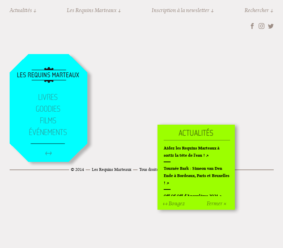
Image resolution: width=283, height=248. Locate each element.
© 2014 (77, 169)
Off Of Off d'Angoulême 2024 (191, 195)
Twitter (271, 26)
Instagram (261, 26)
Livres (48, 97)
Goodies (48, 109)
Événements (48, 132)
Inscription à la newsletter (180, 10)
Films (48, 120)
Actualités (21, 10)
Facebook (252, 26)
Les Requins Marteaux (92, 10)
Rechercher (256, 10)
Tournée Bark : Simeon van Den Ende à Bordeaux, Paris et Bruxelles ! (196, 175)
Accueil (48, 75)
